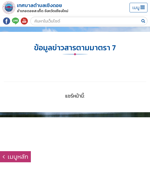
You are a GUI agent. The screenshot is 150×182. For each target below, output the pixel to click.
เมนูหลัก (15, 156)
